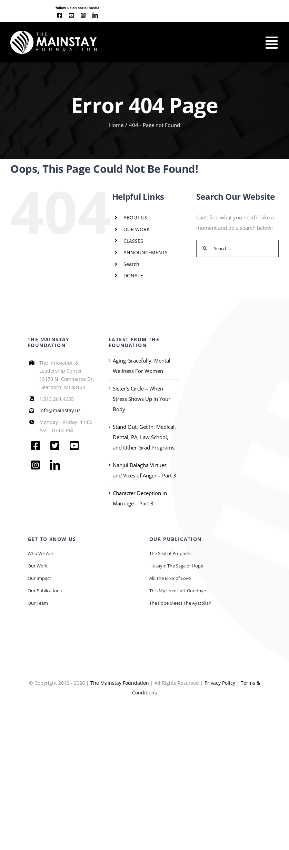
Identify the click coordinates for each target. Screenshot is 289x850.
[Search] (204, 248)
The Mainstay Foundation (119, 683)
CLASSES (133, 241)
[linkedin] (95, 15)
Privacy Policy (220, 683)
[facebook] (59, 15)
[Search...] (237, 248)
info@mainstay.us (60, 410)
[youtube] (71, 15)
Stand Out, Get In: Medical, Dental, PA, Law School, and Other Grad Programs (144, 437)
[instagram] (83, 15)
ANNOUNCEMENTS (145, 252)
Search (131, 264)
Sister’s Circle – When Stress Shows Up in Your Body (141, 399)
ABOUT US (135, 217)
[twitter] (55, 446)
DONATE (133, 275)
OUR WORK (136, 229)
